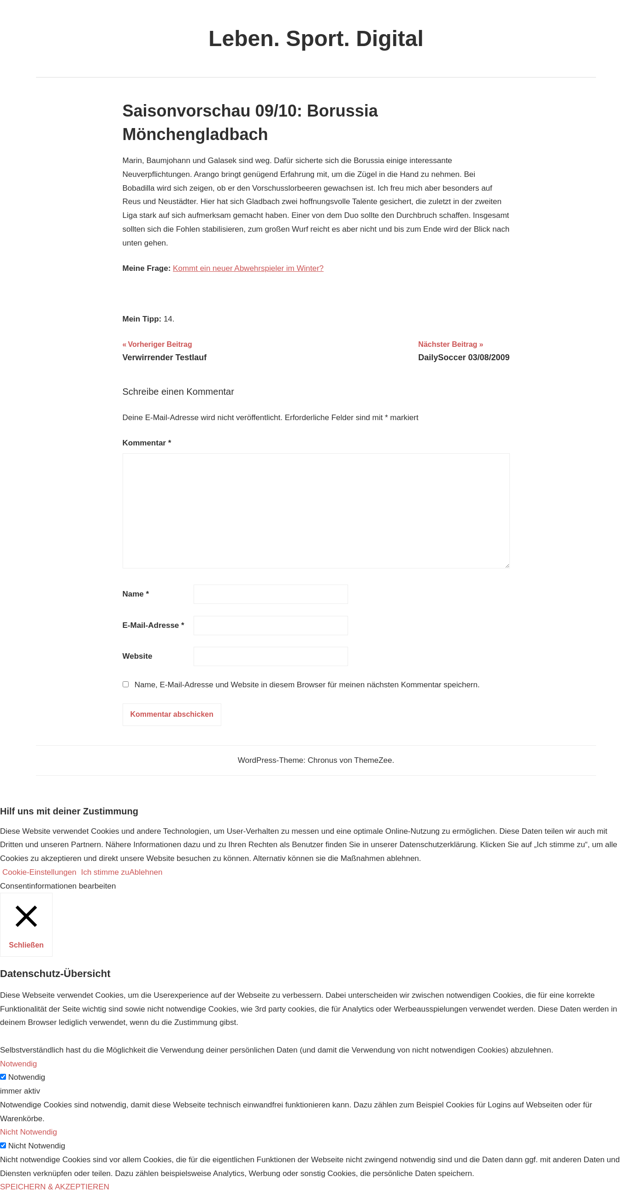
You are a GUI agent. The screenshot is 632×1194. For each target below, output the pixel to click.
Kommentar (147, 443)
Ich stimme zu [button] (105, 872)
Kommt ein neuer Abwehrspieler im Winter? (248, 268)
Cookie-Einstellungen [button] (39, 872)
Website (138, 656)
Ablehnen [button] (146, 872)
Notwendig (26, 1077)
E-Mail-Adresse (153, 625)
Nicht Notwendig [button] (28, 1132)
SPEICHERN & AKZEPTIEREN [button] (54, 1186)
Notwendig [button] (18, 1063)
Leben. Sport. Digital (316, 38)
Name (136, 594)
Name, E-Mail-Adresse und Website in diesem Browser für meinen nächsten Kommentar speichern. (307, 684)
